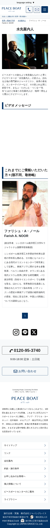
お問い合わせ (25, 371)
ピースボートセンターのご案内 (25, 491)
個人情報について (25, 484)
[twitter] (34, 332)
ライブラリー (25, 499)
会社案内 (25, 461)
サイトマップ (25, 445)
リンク (25, 453)
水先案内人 (22, 21)
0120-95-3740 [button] (25, 350)
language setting (24, 2)
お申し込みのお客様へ (25, 476)
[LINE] (25, 332)
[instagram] (16, 332)
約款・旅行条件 (25, 468)
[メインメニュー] (44, 9)
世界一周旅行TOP (8, 21)
